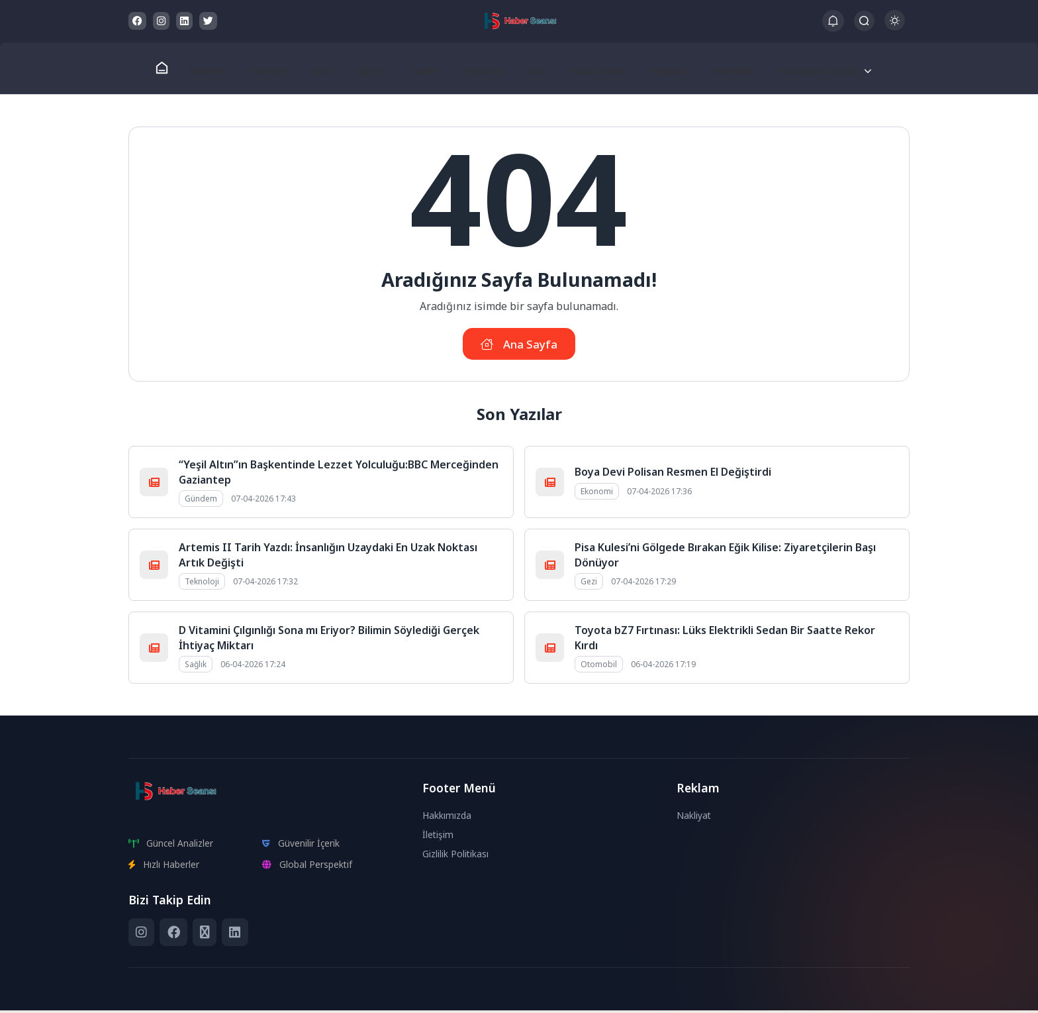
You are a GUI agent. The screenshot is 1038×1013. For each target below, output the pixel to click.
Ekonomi (274, 68)
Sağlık (419, 68)
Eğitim (370, 68)
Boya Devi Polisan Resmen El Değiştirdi (673, 475)
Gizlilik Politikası (455, 856)
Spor (325, 68)
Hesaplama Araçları (808, 68)
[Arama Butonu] (864, 21)
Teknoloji (474, 68)
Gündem (213, 68)
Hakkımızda (447, 818)
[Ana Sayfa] (169, 68)
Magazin (656, 68)
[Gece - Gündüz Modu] (894, 27)
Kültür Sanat (586, 68)
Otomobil (718, 68)
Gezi (527, 68)
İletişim (438, 837)
